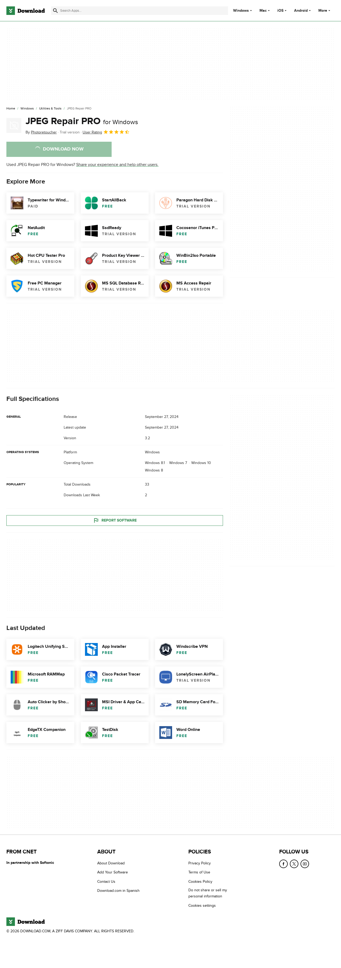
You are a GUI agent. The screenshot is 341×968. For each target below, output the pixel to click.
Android (301, 11)
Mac (263, 11)
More (324, 10)
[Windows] (27, 108)
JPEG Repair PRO (82, 121)
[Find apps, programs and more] (139, 10)
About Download (111, 863)
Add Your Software (112, 872)
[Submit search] (55, 10)
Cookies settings (202, 905)
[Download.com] (25, 10)
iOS (280, 11)
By (41, 132)
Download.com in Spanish (118, 891)
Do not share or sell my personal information (207, 893)
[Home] (10, 108)
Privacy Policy (199, 863)
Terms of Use (199, 872)
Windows (241, 11)
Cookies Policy (200, 881)
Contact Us (106, 881)
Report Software (115, 520)
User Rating (106, 132)
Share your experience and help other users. (117, 164)
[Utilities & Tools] (50, 108)
